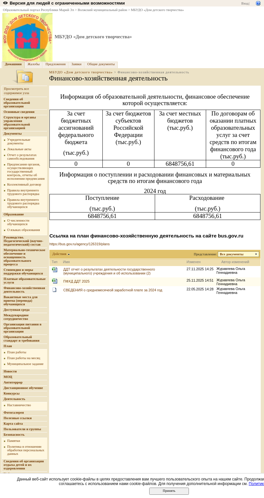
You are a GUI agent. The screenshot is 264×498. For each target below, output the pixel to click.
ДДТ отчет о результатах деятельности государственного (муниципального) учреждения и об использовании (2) (109, 271)
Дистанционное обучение (23, 388)
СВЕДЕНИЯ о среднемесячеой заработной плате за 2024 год (112, 290)
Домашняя (13, 64)
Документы (13, 133)
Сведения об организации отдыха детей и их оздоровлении (24, 464)
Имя (66, 262)
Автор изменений (235, 262)
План (8, 346)
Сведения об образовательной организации (17, 102)
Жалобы (34, 64)
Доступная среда (17, 309)
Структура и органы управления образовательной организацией (20, 122)
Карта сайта (13, 423)
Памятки (13, 441)
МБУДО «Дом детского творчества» (157, 10)
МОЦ (8, 377)
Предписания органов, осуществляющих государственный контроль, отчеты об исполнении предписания (26, 171)
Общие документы (101, 64)
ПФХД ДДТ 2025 (76, 281)
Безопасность (14, 434)
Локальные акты (19, 149)
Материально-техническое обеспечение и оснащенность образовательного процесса (24, 257)
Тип (55, 262)
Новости (10, 371)
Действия (59, 254)
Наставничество (19, 405)
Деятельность (14, 399)
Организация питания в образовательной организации (22, 327)
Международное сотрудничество (16, 317)
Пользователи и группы (22, 429)
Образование (14, 214)
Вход (244, 3)
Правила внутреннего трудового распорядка (23, 192)
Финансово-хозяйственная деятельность (24, 289)
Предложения (56, 64)
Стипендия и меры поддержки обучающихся (23, 271)
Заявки (77, 64)
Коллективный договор (24, 184)
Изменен (194, 262)
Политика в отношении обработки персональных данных (25, 450)
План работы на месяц (23, 358)
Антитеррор (13, 382)
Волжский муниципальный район (102, 10)
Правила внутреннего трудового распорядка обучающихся (23, 203)
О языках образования (23, 230)
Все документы (232, 254)
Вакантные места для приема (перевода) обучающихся (20, 300)
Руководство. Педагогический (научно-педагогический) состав (23, 241)
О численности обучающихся (18, 222)
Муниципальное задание (25, 364)
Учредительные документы (18, 141)
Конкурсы (12, 393)
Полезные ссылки (18, 418)
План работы (16, 352)
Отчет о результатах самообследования (22, 156)
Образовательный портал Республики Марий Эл (38, 10)
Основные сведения (19, 112)
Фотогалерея (14, 412)
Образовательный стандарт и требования (21, 338)
